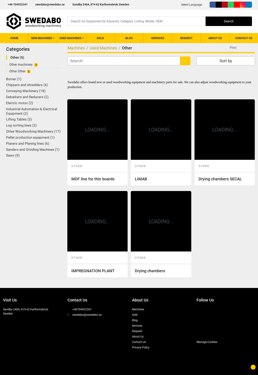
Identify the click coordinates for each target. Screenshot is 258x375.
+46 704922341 (18, 4)
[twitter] (219, 5)
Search (229, 21)
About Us (215, 38)
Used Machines (70, 38)
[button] (43, 38)
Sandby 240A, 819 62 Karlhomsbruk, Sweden (100, 4)
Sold (100, 38)
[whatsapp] (231, 5)
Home (14, 38)
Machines (138, 309)
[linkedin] (249, 5)
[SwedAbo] (204, 331)
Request (186, 38)
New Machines (41, 38)
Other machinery (21, 64)
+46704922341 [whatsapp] (82, 309)
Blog (129, 38)
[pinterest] (225, 5)
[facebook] (213, 5)
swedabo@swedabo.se (50, 4)
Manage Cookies (207, 342)
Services (157, 38)
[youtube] (237, 5)
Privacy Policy (140, 347)
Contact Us (243, 38)
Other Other (17, 71)
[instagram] (243, 5)
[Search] (136, 21)
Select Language (191, 4)
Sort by (226, 60)
